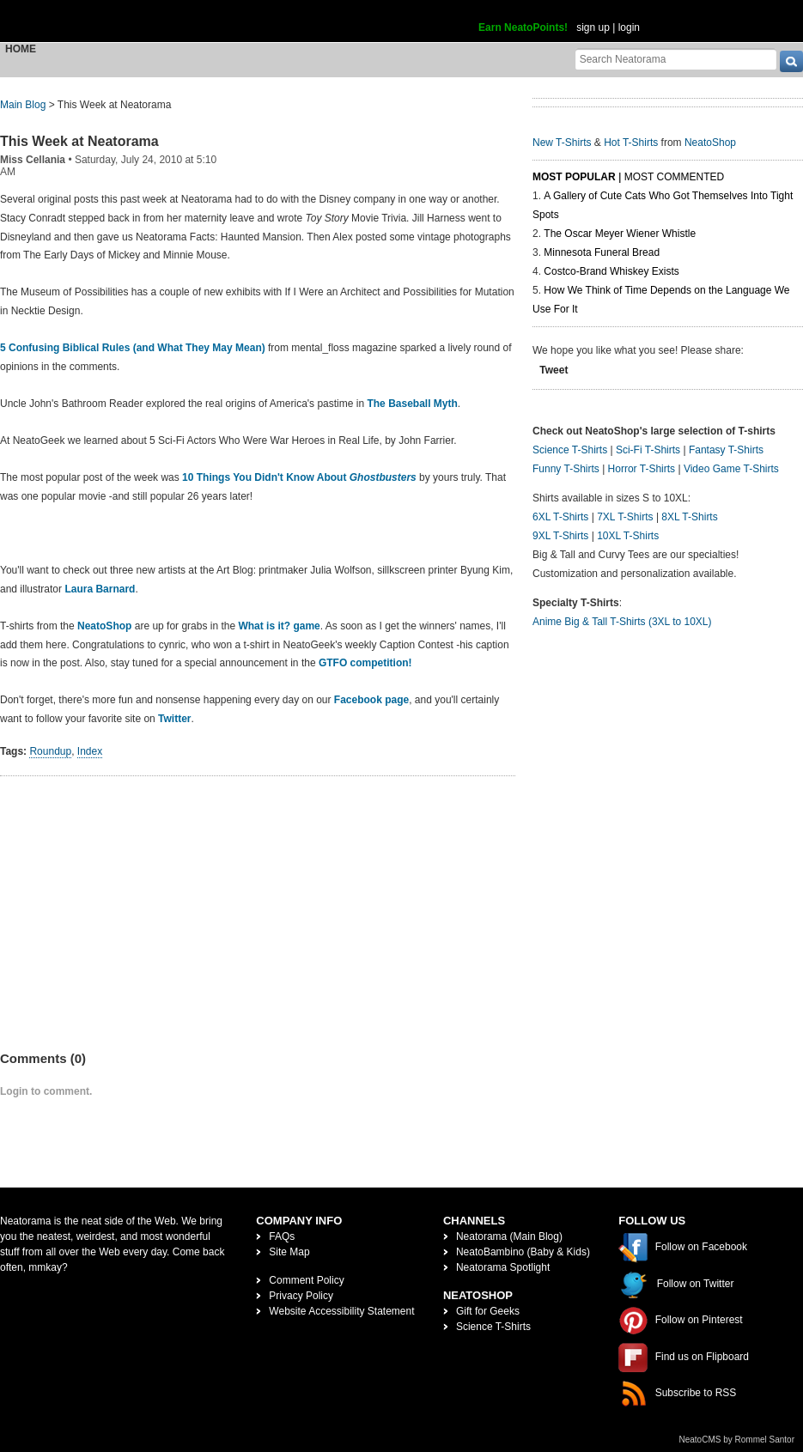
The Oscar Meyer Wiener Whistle (620, 234)
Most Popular (574, 177)
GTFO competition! (365, 663)
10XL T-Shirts (628, 536)
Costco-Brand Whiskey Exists (611, 271)
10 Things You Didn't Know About (299, 477)
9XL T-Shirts (560, 536)
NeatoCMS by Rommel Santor (737, 1439)
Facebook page (371, 700)
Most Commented (674, 177)
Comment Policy (306, 1280)
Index (89, 751)
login (629, 27)
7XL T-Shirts (625, 517)
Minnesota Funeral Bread (602, 252)
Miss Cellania (32, 160)
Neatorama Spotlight (503, 1267)
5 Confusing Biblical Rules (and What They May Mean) (132, 348)
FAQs (282, 1236)
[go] (791, 61)
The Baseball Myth (411, 404)
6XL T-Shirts (560, 517)
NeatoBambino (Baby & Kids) (523, 1252)
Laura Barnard (99, 589)
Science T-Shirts (569, 450)
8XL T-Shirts (689, 517)
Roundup (50, 751)
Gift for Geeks (488, 1311)
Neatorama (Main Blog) (509, 1236)
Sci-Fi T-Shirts (648, 450)
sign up (593, 27)
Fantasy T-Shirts (726, 450)
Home (20, 49)
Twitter (174, 719)
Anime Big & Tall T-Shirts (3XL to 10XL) (622, 622)
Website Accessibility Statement (341, 1311)
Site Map (289, 1252)
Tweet (553, 370)
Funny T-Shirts (565, 469)
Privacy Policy (301, 1296)
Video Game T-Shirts (731, 469)
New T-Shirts (561, 143)
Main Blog (23, 105)
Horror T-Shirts (641, 469)
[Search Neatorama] (675, 59)
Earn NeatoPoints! (523, 27)
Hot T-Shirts (631, 143)
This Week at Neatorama (79, 141)
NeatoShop (104, 626)
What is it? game (278, 626)
